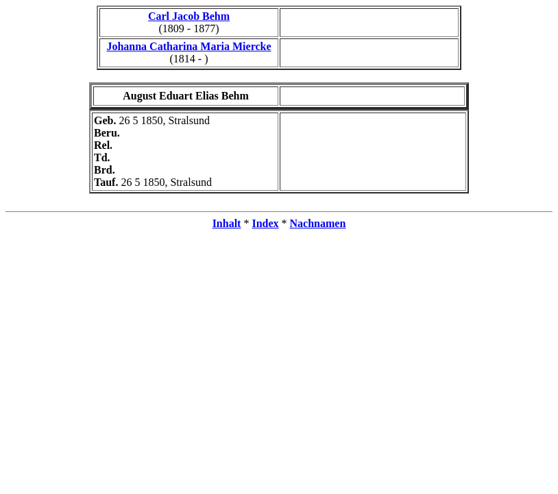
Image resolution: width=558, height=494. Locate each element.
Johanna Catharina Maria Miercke (188, 46)
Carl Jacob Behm (189, 16)
